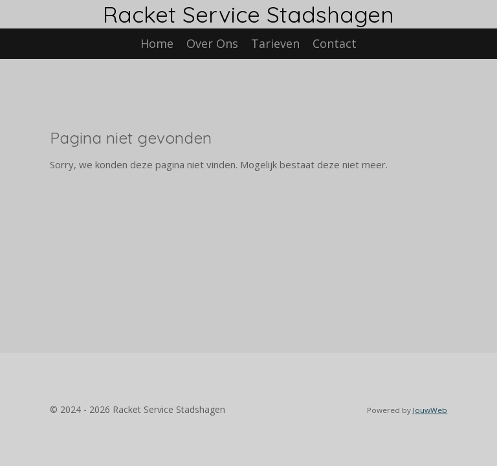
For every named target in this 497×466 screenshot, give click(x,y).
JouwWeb (430, 410)
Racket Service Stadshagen (248, 14)
